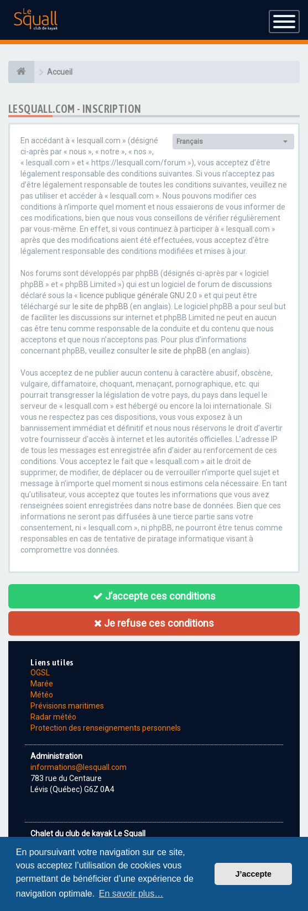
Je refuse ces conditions (154, 623)
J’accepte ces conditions (154, 596)
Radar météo (53, 716)
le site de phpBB (100, 306)
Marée (41, 683)
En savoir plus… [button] (131, 893)
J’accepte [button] (253, 874)
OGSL (40, 672)
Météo (41, 694)
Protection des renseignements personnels (105, 727)
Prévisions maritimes (67, 705)
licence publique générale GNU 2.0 (138, 295)
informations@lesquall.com (78, 767)
